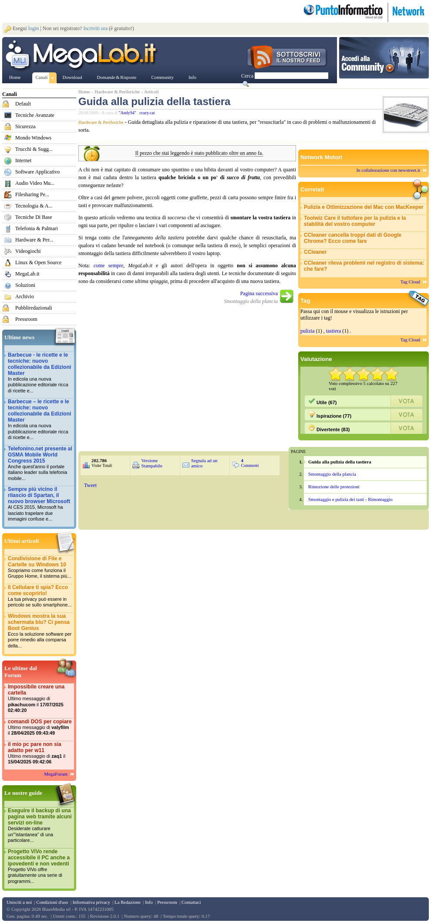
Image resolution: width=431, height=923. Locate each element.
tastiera (333, 331)
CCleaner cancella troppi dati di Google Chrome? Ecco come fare (352, 238)
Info (149, 902)
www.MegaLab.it (82, 55)
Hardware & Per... (34, 240)
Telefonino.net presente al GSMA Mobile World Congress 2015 (40, 464)
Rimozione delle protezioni (334, 486)
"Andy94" (128, 112)
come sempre (109, 265)
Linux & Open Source (38, 262)
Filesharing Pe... (32, 194)
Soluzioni (25, 285)
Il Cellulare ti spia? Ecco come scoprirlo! (40, 596)
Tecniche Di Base (33, 217)
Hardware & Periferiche (117, 91)
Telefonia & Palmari (36, 228)
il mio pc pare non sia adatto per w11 (40, 753)
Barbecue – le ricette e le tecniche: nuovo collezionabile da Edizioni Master (40, 419)
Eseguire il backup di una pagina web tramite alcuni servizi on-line (40, 825)
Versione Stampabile (151, 463)
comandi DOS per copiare (40, 727)
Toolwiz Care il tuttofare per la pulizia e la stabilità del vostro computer (355, 221)
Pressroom (26, 319)
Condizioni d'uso (52, 902)
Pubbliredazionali (33, 308)
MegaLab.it (27, 274)
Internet (23, 160)
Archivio (24, 296)
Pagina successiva (259, 293)
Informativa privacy (91, 902)
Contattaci (191, 902)
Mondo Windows (33, 138)
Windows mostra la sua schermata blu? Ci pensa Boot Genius (40, 631)
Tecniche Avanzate (34, 115)
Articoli (151, 91)
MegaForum (55, 774)
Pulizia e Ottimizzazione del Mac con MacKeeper (364, 207)
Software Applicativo (37, 172)
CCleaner (315, 252)
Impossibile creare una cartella (40, 699)
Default (23, 104)
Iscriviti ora (95, 28)
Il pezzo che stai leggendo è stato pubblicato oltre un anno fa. (199, 153)
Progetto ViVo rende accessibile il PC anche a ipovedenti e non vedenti (40, 866)
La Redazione (127, 902)
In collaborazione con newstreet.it (388, 170)
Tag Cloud (410, 281)
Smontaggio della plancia (332, 474)
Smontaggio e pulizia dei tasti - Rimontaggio (350, 499)
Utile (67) (322, 401)
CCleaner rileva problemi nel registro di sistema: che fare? (364, 266)
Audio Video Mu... (34, 183)
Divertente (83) (329, 428)
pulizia (307, 331)
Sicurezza (25, 126)
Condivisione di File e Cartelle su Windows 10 (40, 567)
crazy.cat (147, 112)
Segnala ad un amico (204, 463)
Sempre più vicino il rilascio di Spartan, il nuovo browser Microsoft (40, 504)
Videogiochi (28, 251)
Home (84, 91)
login (33, 28)
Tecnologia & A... (33, 206)
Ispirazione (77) (329, 415)
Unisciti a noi (19, 902)
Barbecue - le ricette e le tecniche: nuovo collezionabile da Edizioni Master (40, 373)
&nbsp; (182, 504)
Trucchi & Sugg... (34, 149)
